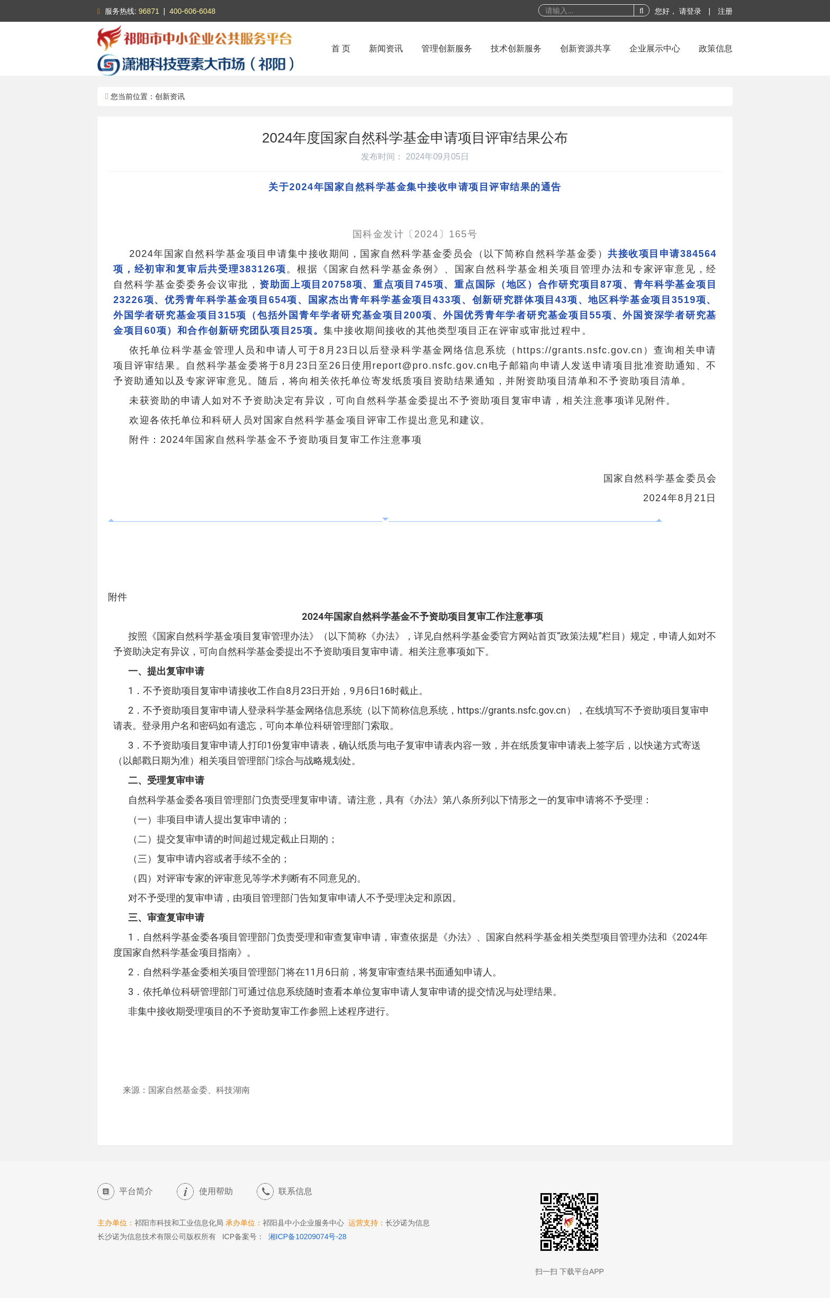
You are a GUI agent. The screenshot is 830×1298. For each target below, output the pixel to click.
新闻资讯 (386, 48)
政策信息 (716, 48)
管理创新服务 (446, 48)
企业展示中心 (654, 48)
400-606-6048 (192, 11)
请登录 (691, 11)
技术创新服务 (516, 48)
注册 (725, 11)
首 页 (340, 48)
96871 (149, 11)
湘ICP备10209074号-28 (307, 1236)
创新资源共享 (585, 48)
